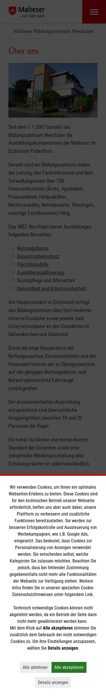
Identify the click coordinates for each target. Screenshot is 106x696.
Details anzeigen (54, 682)
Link (89, 594)
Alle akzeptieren (70, 667)
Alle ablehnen (36, 667)
